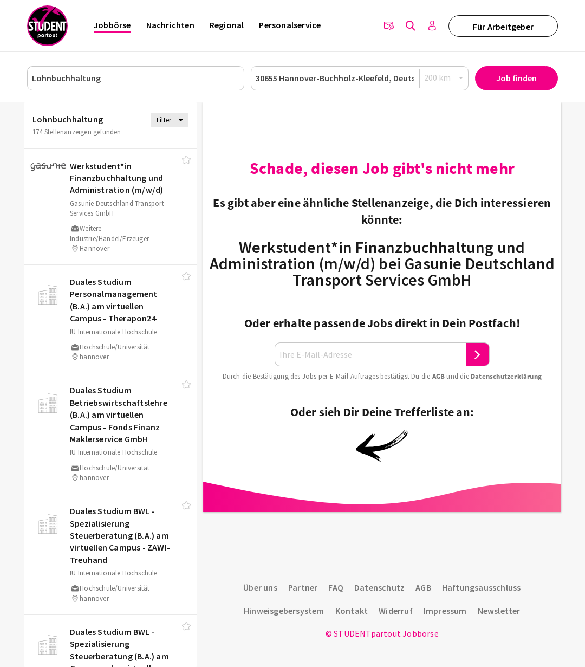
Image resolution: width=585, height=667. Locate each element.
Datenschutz (379, 587)
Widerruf (396, 610)
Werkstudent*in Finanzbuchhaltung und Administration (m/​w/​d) (116, 178)
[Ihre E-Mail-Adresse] (370, 354)
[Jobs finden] (410, 26)
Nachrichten (170, 25)
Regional (227, 25)
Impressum (445, 610)
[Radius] (444, 77)
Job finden (516, 78)
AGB (438, 376)
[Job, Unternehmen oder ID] (135, 78)
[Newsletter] (389, 26)
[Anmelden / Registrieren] (432, 26)
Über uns (260, 587)
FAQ (335, 587)
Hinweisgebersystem (284, 610)
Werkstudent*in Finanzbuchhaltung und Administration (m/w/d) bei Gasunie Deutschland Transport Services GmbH (382, 263)
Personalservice (290, 25)
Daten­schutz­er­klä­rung (506, 376)
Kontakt (351, 610)
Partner (302, 587)
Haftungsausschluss (481, 587)
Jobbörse (112, 25)
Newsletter (499, 610)
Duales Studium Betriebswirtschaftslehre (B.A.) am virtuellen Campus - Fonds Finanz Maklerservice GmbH (118, 414)
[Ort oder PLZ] (359, 78)
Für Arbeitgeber (503, 26)
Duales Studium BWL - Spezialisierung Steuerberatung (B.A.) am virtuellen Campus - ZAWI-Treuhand (120, 535)
